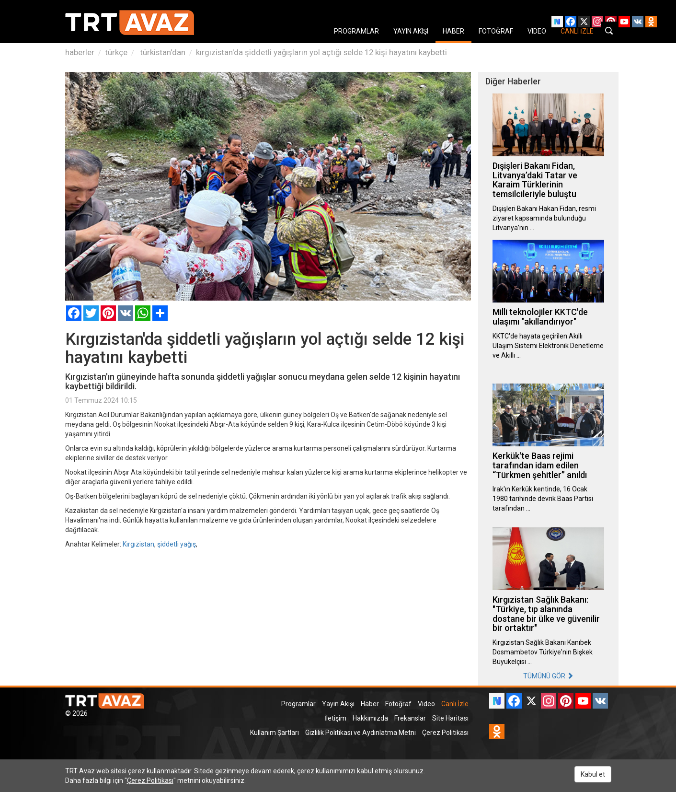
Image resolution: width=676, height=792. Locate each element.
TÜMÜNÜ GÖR (548, 676)
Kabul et (593, 774)
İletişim (335, 718)
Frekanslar (410, 718)
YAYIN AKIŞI (410, 31)
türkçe (116, 52)
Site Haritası (450, 718)
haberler (79, 52)
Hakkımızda (370, 718)
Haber (370, 704)
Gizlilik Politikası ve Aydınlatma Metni (360, 732)
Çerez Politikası (445, 732)
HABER (453, 31)
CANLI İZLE (577, 31)
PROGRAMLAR (356, 31)
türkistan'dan (161, 52)
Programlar (298, 704)
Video (426, 704)
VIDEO (536, 31)
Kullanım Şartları (274, 732)
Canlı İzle (455, 704)
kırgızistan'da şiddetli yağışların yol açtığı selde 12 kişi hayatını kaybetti (321, 52)
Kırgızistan (138, 544)
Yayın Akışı (338, 704)
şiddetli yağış (176, 544)
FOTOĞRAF (496, 31)
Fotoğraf (398, 704)
